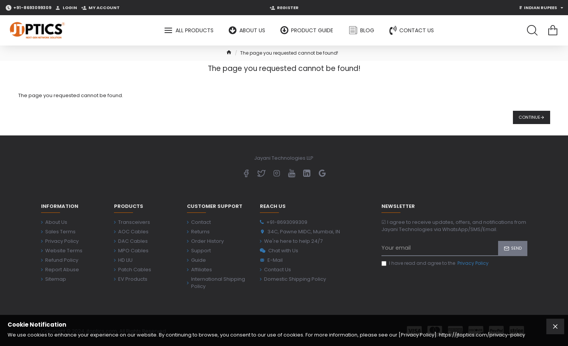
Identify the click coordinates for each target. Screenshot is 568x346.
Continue (529, 117)
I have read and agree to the (435, 263)
